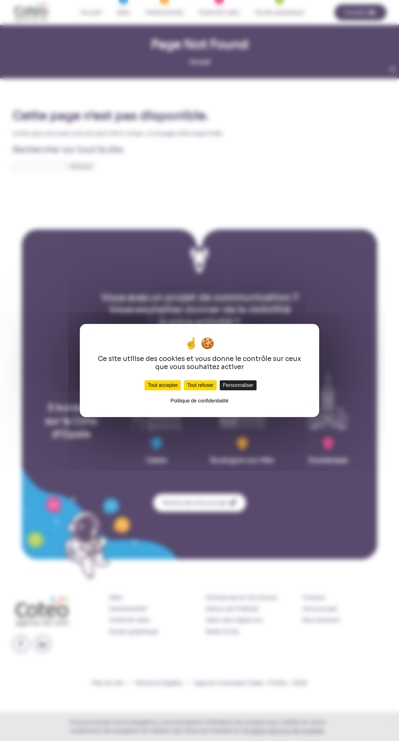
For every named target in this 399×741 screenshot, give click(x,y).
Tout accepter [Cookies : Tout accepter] (163, 385)
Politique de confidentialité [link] (199, 400)
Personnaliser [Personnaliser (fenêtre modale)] (238, 385)
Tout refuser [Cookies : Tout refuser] (200, 385)
